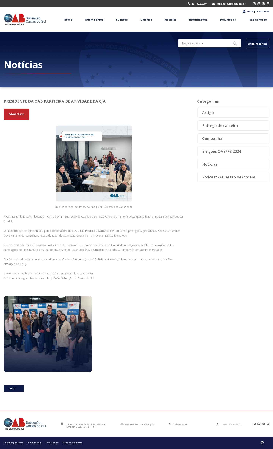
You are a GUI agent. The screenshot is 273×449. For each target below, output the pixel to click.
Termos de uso (52, 442)
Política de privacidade (13, 442)
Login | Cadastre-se (258, 11)
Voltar (12, 388)
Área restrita (257, 44)
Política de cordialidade (72, 442)
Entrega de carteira (220, 125)
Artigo (208, 112)
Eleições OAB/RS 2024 (221, 151)
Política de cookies (34, 442)
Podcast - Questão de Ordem (228, 177)
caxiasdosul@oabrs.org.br (231, 3)
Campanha (212, 138)
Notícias (209, 164)
